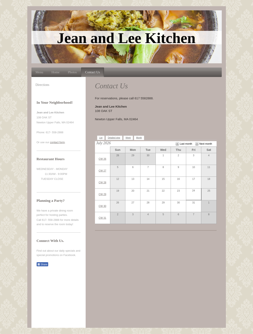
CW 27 (102, 170)
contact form (57, 142)
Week (128, 138)
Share (42, 264)
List (101, 138)
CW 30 (102, 206)
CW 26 (102, 158)
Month (139, 138)
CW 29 (102, 194)
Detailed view (114, 138)
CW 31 (102, 217)
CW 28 (102, 182)
